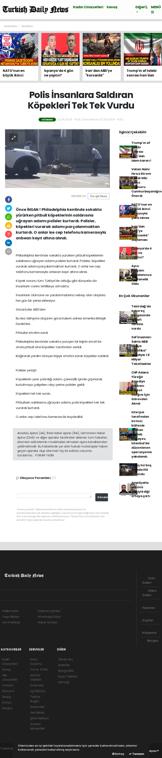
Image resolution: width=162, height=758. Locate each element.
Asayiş (6, 697)
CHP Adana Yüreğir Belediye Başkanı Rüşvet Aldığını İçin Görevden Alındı (140, 388)
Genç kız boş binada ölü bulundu (141, 469)
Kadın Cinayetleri (88, 7)
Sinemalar (37, 707)
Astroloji (63, 682)
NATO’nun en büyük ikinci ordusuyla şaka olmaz (141, 211)
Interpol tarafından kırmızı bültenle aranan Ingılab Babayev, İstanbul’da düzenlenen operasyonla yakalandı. (141, 434)
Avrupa (7, 708)
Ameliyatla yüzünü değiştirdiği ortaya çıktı (140, 489)
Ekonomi (8, 691)
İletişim (150, 641)
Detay (118, 754)
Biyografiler (66, 671)
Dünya (6, 702)
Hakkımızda (10, 611)
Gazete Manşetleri (37, 726)
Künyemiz (149, 631)
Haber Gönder (48, 622)
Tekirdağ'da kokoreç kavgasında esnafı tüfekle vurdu (141, 317)
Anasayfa (10, 26)
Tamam (136, 754)
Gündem (27, 26)
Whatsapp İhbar (49, 617)
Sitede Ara (65, 659)
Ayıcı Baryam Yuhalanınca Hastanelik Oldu (141, 275)
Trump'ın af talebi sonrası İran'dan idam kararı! (141, 152)
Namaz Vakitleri (35, 677)
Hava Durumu (36, 661)
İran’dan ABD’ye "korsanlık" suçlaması (140, 233)
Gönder (102, 497)
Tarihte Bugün (35, 699)
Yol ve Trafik (39, 669)
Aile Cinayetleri (10, 677)
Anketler (64, 665)
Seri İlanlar (37, 712)
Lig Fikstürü (38, 691)
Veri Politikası (11, 622)
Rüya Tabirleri (67, 676)
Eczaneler (37, 685)
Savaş (112, 7)
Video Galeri (149, 593)
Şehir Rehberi (39, 718)
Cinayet (8, 685)
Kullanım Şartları (49, 611)
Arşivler (147, 618)
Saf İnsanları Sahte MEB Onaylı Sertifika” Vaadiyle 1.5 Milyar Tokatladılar (141, 350)
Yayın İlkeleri (10, 617)
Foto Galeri (148, 580)
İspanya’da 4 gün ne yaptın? (141, 252)
